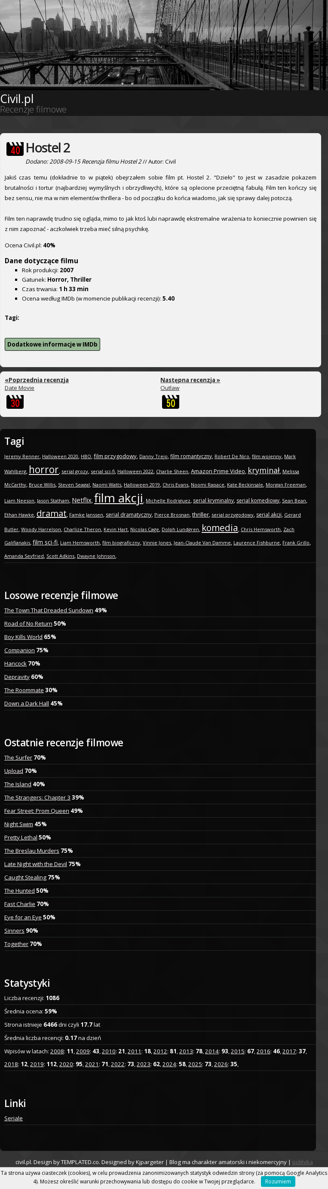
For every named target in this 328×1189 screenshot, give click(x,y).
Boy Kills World (23, 637)
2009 (83, 1051)
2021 (92, 1064)
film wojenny (267, 456)
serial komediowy (257, 500)
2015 (238, 1051)
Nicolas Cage (144, 529)
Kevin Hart (116, 529)
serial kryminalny (213, 500)
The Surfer (18, 757)
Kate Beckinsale (245, 484)
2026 (221, 1064)
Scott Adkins (60, 556)
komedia (220, 528)
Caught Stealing (25, 877)
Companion (19, 650)
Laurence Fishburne (256, 542)
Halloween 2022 (135, 471)
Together (16, 944)
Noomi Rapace (207, 484)
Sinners (14, 930)
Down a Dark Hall (26, 703)
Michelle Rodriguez (168, 500)
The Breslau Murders (31, 850)
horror (44, 469)
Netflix (82, 500)
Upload (13, 771)
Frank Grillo (296, 542)
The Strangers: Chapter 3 (37, 797)
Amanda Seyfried (24, 556)
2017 (289, 1051)
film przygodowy (115, 456)
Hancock (15, 663)
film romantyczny (191, 456)
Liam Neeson (19, 500)
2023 (143, 1064)
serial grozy (74, 471)
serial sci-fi (103, 471)
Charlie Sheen (172, 471)
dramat (52, 513)
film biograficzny (121, 542)
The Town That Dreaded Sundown (48, 610)
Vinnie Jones (157, 542)
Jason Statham (53, 500)
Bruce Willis (42, 484)
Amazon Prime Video (218, 471)
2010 (109, 1051)
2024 (169, 1064)
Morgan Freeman (286, 484)
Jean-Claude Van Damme (202, 542)
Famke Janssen (86, 514)
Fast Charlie (19, 904)
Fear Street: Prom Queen (36, 811)
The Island (17, 784)
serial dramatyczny (129, 514)
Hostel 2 (47, 147)
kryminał (264, 470)
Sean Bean (294, 500)
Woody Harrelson (41, 529)
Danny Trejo (153, 456)
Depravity (17, 677)
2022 (118, 1064)
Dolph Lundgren (180, 529)
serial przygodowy (233, 514)
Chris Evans (175, 484)
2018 (11, 1064)
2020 (66, 1064)
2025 (195, 1064)
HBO (86, 456)
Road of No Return (28, 623)
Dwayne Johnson (96, 556)
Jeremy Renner (22, 456)
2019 (37, 1064)
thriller (200, 514)
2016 (263, 1051)
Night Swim (18, 824)
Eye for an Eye (23, 917)
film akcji (118, 498)
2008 (57, 1051)
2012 (160, 1051)
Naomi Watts (106, 484)
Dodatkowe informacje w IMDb (52, 344)
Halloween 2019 (142, 484)
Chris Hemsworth (261, 529)
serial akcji (269, 514)
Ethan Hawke (19, 514)
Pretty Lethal (20, 837)
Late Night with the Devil (35, 864)
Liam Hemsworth (80, 542)
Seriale (13, 1118)
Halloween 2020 (60, 456)
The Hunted (19, 890)
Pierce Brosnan (172, 514)
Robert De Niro (232, 456)
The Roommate (24, 690)
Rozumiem (278, 1181)
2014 (212, 1051)
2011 (134, 1051)
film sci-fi (45, 542)
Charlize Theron (82, 529)
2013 (186, 1051)
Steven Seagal (74, 484)
